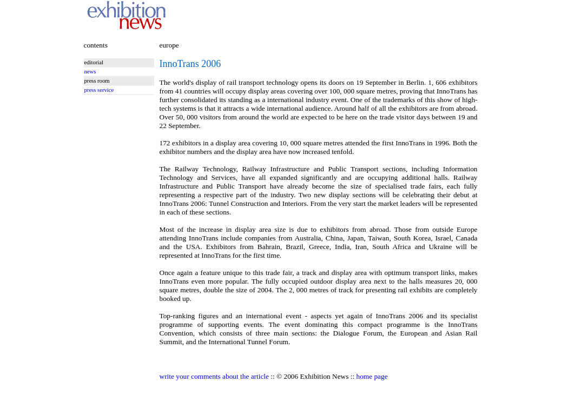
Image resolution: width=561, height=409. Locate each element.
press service (99, 90)
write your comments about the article (214, 376)
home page (372, 376)
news (90, 72)
